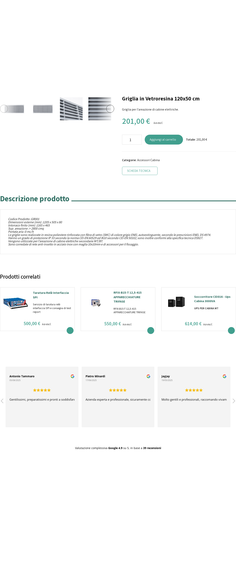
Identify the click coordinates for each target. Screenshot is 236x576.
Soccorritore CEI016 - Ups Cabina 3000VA (212, 299)
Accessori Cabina (148, 160)
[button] (234, 402)
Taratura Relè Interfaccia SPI (51, 295)
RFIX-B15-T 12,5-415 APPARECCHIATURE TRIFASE (128, 297)
